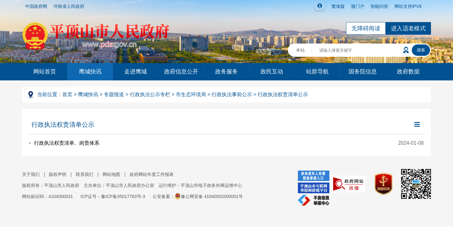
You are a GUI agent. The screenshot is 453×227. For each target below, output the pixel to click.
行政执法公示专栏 (150, 94)
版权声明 (57, 174)
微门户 (357, 6)
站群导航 (317, 71)
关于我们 (31, 174)
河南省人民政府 (68, 6)
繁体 (336, 6)
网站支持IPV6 (408, 6)
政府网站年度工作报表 (152, 174)
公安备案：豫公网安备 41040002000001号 (198, 196)
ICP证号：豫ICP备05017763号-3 (113, 196)
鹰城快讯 (90, 71)
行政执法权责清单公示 (283, 94)
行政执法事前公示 (232, 94)
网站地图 (111, 174)
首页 (67, 94)
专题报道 (114, 94)
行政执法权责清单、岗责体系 (66, 143)
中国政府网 (36, 6)
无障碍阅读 (365, 28)
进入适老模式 (408, 28)
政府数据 (408, 71)
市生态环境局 (191, 94)
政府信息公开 (181, 71)
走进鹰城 (135, 71)
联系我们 (84, 174)
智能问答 (379, 6)
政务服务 (226, 71)
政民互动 (271, 71)
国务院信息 (363, 71)
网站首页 (44, 71)
